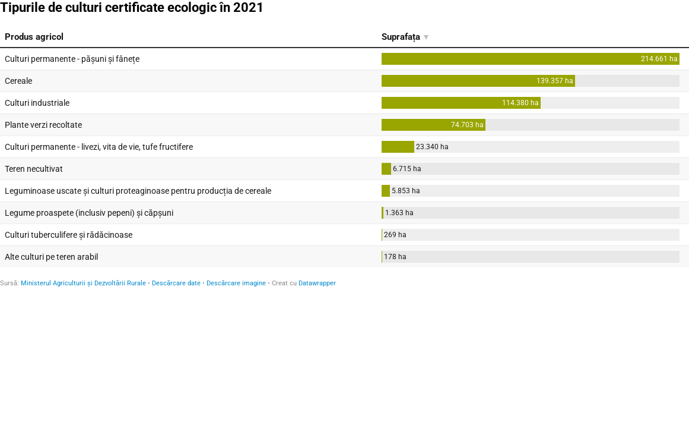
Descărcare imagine (236, 283)
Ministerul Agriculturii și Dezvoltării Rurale (83, 283)
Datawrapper (317, 283)
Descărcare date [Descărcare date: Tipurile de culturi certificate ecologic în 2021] (176, 283)
